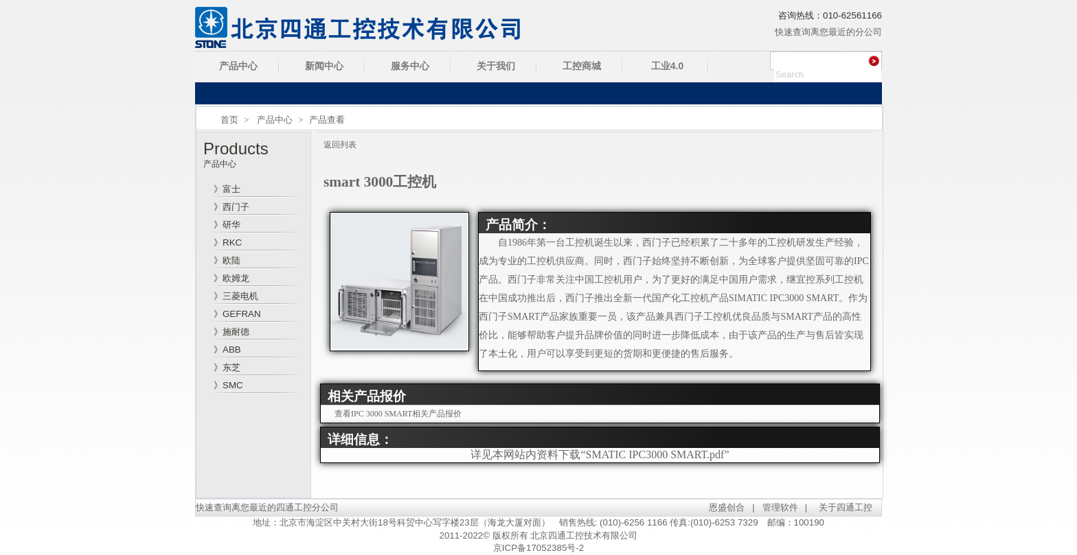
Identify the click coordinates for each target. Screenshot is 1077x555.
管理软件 (780, 507)
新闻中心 (324, 65)
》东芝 (227, 367)
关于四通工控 (845, 507)
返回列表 (340, 145)
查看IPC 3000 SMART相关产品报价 (398, 413)
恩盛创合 (727, 507)
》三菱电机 (236, 296)
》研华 (227, 225)
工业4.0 (667, 65)
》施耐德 (231, 332)
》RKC (228, 242)
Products (236, 148)
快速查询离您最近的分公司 (828, 32)
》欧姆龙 (231, 278)
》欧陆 (227, 260)
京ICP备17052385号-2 (538, 548)
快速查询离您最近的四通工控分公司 (267, 507)
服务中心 (410, 65)
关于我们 (496, 65)
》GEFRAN (237, 314)
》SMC (228, 385)
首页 (229, 120)
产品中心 (238, 65)
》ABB (227, 349)
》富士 (227, 189)
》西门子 (231, 207)
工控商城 (582, 65)
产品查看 (327, 120)
